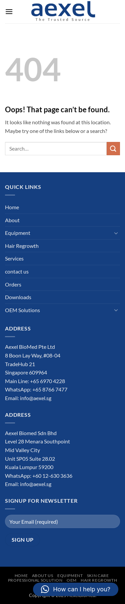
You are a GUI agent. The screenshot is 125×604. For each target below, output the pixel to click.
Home (12, 207)
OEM (72, 580)
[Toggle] (116, 233)
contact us (17, 271)
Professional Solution (35, 580)
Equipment (17, 233)
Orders (13, 284)
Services (14, 258)
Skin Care (98, 575)
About (12, 220)
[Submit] (113, 148)
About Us (42, 575)
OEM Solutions (22, 310)
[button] (9, 11)
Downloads (18, 297)
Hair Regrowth (22, 246)
